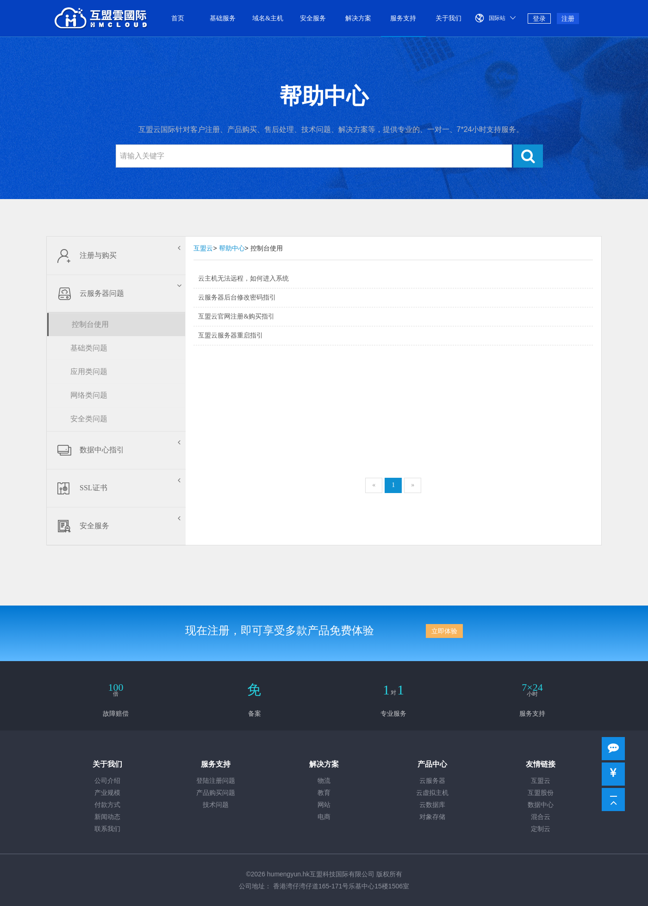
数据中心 (541, 804)
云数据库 (432, 804)
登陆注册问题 (215, 780)
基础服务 (223, 18)
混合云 (540, 816)
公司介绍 (107, 780)
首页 (177, 18)
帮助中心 (232, 248)
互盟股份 (541, 792)
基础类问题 (88, 348)
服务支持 (403, 18)
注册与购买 (116, 255)
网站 (324, 804)
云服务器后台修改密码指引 (237, 297)
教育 (324, 792)
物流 (324, 780)
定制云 (540, 828)
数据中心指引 (116, 450)
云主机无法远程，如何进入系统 (243, 278)
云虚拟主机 (432, 792)
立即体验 (444, 631)
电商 (324, 816)
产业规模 (107, 792)
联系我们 (107, 828)
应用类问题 (88, 371)
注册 (567, 18)
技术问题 (216, 804)
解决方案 (358, 18)
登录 (539, 18)
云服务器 (432, 780)
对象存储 (432, 816)
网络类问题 (88, 395)
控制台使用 (90, 324)
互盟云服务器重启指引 (230, 335)
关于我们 (448, 18)
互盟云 (203, 248)
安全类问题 (88, 419)
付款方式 (107, 804)
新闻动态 (107, 816)
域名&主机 (267, 18)
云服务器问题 (117, 293)
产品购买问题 (215, 792)
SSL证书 (116, 488)
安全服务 (313, 18)
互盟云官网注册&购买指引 (236, 316)
